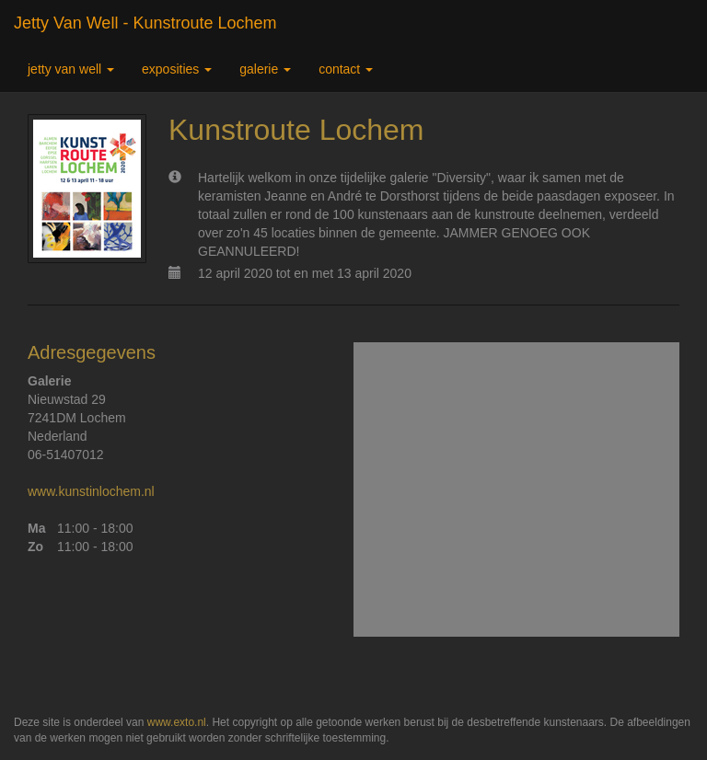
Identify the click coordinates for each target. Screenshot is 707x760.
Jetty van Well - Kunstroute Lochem (145, 23)
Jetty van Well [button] (71, 69)
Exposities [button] (177, 69)
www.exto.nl (176, 722)
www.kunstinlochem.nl (91, 491)
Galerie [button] (265, 69)
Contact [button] (346, 69)
